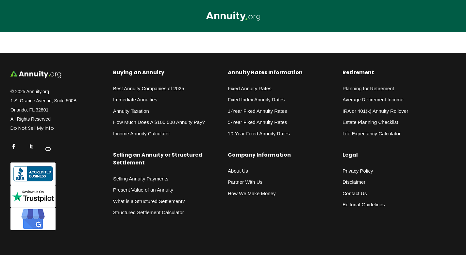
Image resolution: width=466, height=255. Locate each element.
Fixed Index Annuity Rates (256, 99)
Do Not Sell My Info (32, 128)
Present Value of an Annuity (143, 190)
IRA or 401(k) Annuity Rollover (375, 111)
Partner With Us (245, 182)
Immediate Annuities (135, 99)
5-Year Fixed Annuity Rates (257, 122)
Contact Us (354, 193)
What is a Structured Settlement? (149, 201)
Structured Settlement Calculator (148, 212)
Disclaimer (353, 182)
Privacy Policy (357, 171)
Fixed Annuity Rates (249, 88)
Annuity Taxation (131, 111)
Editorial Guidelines (363, 204)
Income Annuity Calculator (141, 133)
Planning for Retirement (368, 88)
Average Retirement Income (372, 99)
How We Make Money (251, 193)
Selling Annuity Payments (140, 178)
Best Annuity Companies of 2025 (148, 88)
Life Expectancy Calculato (370, 133)
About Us (238, 171)
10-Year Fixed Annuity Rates (259, 133)
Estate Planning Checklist (370, 122)
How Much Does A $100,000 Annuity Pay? (159, 122)
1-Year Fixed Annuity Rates (257, 111)
